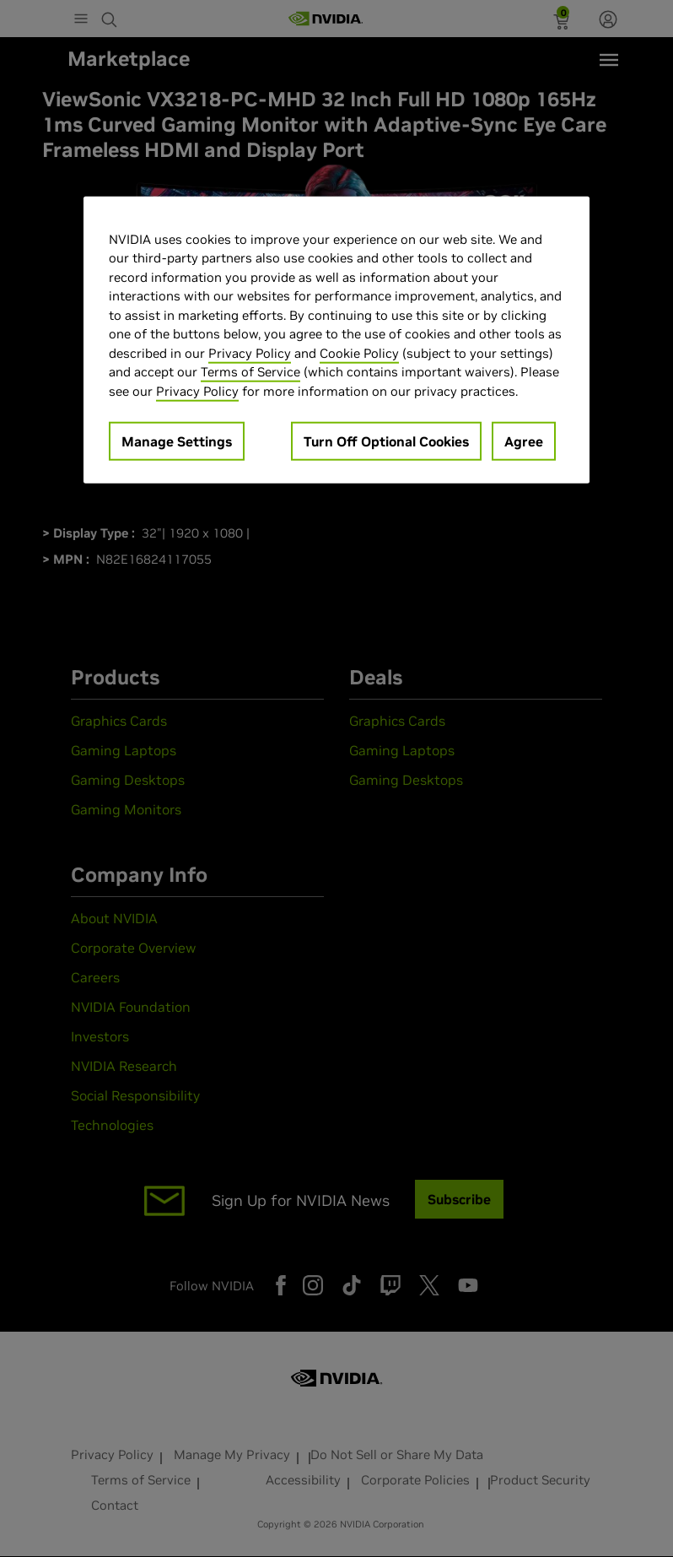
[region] (336, 340)
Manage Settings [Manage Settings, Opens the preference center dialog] (176, 441)
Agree (523, 441)
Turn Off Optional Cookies (386, 441)
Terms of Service (250, 372)
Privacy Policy (249, 352)
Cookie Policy (359, 352)
